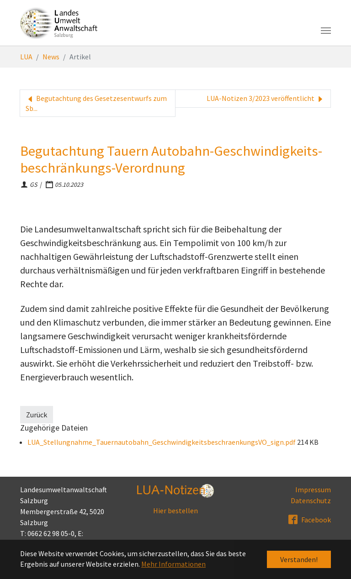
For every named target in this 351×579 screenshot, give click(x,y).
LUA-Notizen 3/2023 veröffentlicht (266, 99)
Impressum (313, 489)
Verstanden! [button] (299, 559)
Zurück (36, 414)
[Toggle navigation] (326, 30)
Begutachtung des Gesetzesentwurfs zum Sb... (96, 103)
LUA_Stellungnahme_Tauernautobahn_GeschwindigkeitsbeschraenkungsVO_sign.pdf (162, 442)
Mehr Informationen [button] (173, 563)
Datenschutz (311, 500)
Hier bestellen (175, 510)
